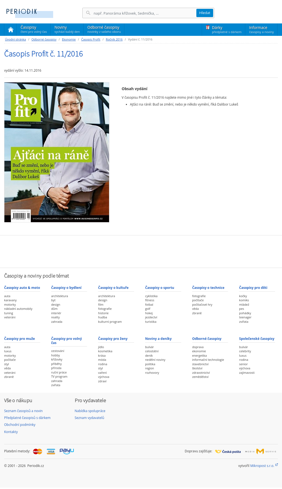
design (55, 304)
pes (241, 309)
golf (147, 309)
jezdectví (151, 317)
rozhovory (152, 372)
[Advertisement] (141, 251)
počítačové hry (202, 304)
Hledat (204, 12)
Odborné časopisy (104, 29)
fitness (149, 300)
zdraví (102, 381)
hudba (102, 317)
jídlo (101, 347)
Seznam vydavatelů (89, 417)
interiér (56, 313)
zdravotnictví (201, 372)
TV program (59, 376)
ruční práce (59, 372)
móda (102, 360)
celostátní (152, 351)
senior (243, 364)
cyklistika (151, 296)
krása (101, 355)
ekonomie (199, 351)
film (100, 304)
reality (55, 317)
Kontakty (11, 431)
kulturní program (110, 321)
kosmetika (105, 351)
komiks (244, 300)
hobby (55, 355)
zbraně (197, 313)
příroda (56, 368)
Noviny (67, 29)
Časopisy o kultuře (113, 287)
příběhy (56, 364)
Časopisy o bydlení (66, 287)
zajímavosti (246, 372)
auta (7, 296)
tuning (8, 313)
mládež (244, 304)
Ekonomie (69, 39)
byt (53, 300)
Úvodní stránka (15, 39)
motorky (10, 304)
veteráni (9, 317)
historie (103, 313)
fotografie (105, 309)
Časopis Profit (90, 39)
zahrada (57, 321)
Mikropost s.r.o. (262, 465)
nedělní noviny (155, 360)
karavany (10, 300)
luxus (8, 351)
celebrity (245, 351)
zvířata (243, 321)
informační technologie (208, 360)
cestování (57, 351)
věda (195, 309)
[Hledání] (145, 13)
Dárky (227, 29)
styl (6, 364)
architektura (59, 296)
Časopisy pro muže (19, 338)
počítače (198, 300)
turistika (150, 321)
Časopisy (34, 30)
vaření (102, 372)
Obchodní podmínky (20, 424)
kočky (243, 296)
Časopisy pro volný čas (66, 340)
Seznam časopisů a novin (23, 411)
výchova (103, 377)
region (149, 368)
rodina (102, 364)
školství (197, 368)
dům (54, 309)
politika (150, 364)
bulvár (149, 347)
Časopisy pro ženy (113, 338)
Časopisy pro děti (253, 287)
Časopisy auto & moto (22, 287)
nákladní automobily (18, 309)
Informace (261, 29)
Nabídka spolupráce (90, 411)
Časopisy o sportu (159, 287)
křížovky (57, 359)
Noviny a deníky (158, 338)
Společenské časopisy (256, 338)
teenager (245, 317)
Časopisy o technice (208, 287)
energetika (199, 355)
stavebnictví (200, 364)
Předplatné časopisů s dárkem (27, 417)
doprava (198, 347)
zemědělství (200, 377)
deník (149, 355)
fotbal (149, 304)
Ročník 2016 (114, 39)
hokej (149, 313)
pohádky (245, 313)
